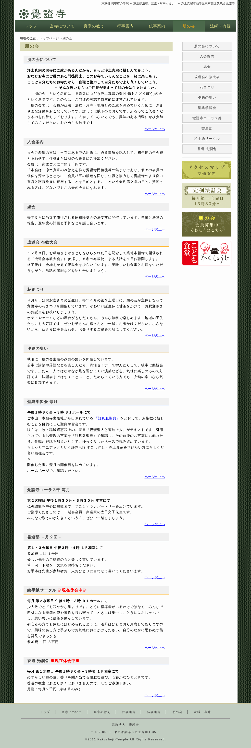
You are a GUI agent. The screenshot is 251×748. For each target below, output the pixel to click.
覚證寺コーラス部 (207, 118)
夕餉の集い (207, 97)
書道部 (207, 128)
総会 (207, 67)
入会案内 (207, 56)
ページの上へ (155, 129)
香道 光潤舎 (207, 149)
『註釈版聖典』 (107, 418)
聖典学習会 (207, 108)
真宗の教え (94, 26)
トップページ (49, 38)
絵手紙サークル (207, 139)
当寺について (62, 26)
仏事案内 (157, 26)
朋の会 (189, 26)
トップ (31, 26)
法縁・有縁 (220, 26)
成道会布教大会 (207, 77)
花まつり (207, 87)
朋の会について (207, 46)
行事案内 (125, 26)
